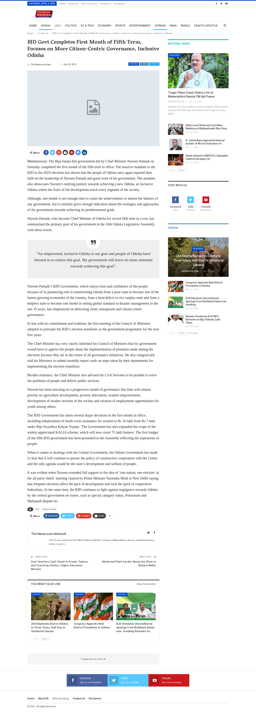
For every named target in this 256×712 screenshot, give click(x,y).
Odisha (45, 25)
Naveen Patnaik (49, 509)
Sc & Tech (87, 25)
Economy (104, 25)
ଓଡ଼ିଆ (58, 25)
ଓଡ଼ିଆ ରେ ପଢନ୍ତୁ (89, 3)
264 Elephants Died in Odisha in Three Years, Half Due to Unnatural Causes (198, 260)
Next (45, 638)
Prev (35, 638)
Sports (120, 25)
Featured (133, 64)
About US (73, 3)
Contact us (105, 3)
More (198, 25)
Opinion (160, 25)
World (185, 25)
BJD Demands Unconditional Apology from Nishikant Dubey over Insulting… (206, 301)
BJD (37, 509)
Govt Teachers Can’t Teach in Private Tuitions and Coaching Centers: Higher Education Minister (59, 565)
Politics (71, 25)
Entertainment (140, 25)
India (173, 25)
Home (62, 3)
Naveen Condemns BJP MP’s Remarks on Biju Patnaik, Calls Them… (203, 319)
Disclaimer (119, 3)
